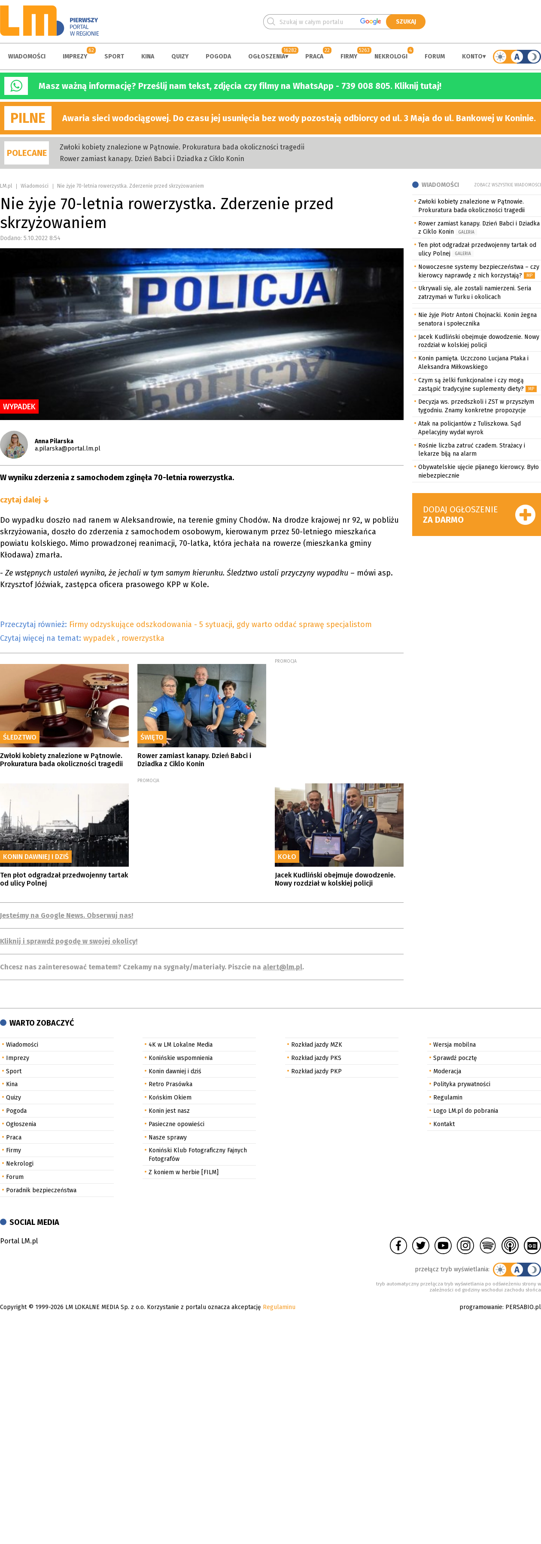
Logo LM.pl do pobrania (465, 1111)
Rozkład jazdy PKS (316, 1058)
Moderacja (447, 1071)
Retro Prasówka (170, 1084)
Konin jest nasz (169, 1111)
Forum (435, 56)
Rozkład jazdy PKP (316, 1071)
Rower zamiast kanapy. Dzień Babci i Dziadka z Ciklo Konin (152, 159)
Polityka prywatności (461, 1084)
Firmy (348, 56)
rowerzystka (143, 638)
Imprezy (75, 56)
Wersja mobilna (454, 1044)
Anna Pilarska (54, 441)
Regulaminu (279, 1307)
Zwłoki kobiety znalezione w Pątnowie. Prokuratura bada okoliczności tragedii (182, 147)
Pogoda (218, 56)
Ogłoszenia (266, 56)
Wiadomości (27, 56)
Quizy (179, 56)
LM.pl (6, 186)
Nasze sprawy (168, 1137)
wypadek (100, 638)
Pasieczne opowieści (176, 1124)
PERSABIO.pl (523, 1307)
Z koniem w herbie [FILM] (184, 1172)
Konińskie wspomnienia (181, 1058)
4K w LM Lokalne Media (181, 1044)
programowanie (480, 1307)
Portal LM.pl (19, 1241)
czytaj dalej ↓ (24, 500)
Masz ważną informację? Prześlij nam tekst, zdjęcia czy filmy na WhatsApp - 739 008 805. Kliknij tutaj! (240, 86)
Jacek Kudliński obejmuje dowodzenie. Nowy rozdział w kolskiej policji (335, 879)
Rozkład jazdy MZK (316, 1044)
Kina (147, 56)
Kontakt (444, 1124)
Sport (114, 56)
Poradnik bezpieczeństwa (41, 1190)
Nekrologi (390, 56)
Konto (472, 56)
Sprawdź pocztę (455, 1058)
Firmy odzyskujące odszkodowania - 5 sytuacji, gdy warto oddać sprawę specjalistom (220, 624)
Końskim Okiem (170, 1097)
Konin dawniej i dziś (175, 1071)
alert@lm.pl (282, 967)
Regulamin (447, 1097)
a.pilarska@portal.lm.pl (67, 448)
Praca (314, 56)
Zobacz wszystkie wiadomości (507, 185)
